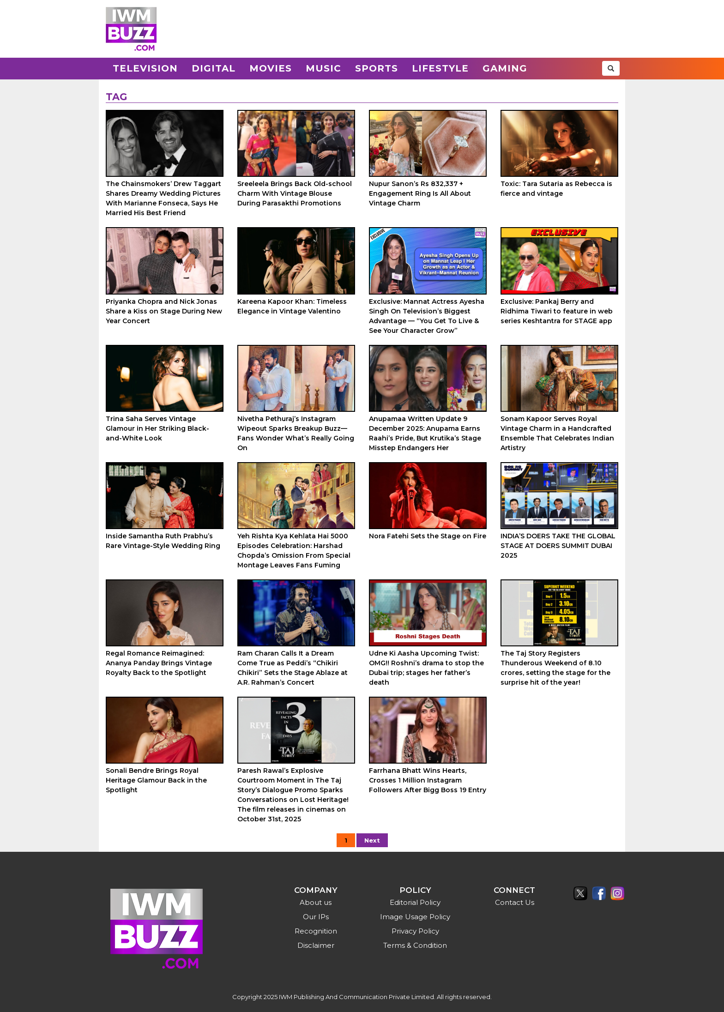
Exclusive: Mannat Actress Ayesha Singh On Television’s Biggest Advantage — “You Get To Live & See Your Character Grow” (426, 316)
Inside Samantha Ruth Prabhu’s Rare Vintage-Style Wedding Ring (163, 541)
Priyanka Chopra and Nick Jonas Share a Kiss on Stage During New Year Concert (164, 311)
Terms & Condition (415, 945)
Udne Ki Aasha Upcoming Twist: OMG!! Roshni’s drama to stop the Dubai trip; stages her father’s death (426, 668)
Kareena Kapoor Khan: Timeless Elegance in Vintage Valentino (292, 306)
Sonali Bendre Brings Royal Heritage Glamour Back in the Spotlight (156, 780)
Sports (376, 68)
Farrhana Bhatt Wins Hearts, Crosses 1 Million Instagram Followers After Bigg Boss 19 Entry (427, 780)
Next (372, 840)
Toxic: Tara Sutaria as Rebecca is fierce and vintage (556, 189)
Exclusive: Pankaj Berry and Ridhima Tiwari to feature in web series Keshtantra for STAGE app (557, 311)
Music (323, 68)
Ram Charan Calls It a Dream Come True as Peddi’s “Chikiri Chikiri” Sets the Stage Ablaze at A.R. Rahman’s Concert (292, 668)
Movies (270, 68)
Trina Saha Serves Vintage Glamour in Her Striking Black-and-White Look (157, 428)
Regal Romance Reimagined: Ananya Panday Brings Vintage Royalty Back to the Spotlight (159, 663)
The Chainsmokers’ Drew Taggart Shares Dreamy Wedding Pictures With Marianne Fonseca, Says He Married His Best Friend (163, 198)
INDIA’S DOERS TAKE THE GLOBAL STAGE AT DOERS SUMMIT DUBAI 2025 (558, 546)
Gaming (505, 68)
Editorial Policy (415, 902)
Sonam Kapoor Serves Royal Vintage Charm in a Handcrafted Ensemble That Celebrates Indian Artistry (557, 433)
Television (145, 68)
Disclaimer (315, 945)
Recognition (316, 931)
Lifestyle (440, 68)
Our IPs (316, 916)
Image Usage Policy (415, 916)
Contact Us (514, 902)
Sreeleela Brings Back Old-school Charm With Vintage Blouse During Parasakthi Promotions (294, 193)
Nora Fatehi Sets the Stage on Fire (427, 536)
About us (316, 902)
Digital (213, 68)
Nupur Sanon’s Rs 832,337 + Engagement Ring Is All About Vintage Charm (420, 193)
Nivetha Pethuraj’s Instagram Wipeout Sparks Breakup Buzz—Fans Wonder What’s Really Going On (295, 433)
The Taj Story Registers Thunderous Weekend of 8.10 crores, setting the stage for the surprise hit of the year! (555, 668)
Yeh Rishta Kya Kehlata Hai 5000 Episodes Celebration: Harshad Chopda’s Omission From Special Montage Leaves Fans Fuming (293, 550)
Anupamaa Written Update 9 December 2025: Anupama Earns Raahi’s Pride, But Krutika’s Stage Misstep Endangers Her (425, 433)
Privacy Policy (415, 931)
